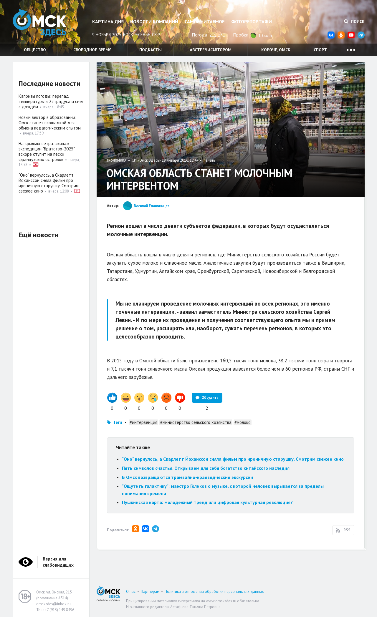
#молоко (242, 422)
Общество (35, 49)
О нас (130, 591)
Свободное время (92, 49)
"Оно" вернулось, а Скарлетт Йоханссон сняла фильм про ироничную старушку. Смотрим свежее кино (233, 459)
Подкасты (150, 49)
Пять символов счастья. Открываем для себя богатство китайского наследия (206, 468)
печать (209, 160)
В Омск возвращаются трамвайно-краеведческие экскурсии (187, 477)
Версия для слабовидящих (58, 562)
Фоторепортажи (251, 21)
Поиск (354, 21)
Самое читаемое (204, 21)
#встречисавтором (211, 49)
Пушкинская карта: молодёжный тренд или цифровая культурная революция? (207, 502)
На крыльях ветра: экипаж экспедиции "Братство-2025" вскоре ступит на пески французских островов (47, 151)
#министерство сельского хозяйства (196, 422)
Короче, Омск (275, 49)
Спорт (320, 49)
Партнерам (150, 591)
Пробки (240, 35)
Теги (117, 422)
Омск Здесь (42, 24)
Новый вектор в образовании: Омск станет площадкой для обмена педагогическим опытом (50, 123)
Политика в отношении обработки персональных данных (214, 591)
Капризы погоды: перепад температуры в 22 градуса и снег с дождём (51, 101)
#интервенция (143, 422)
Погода (199, 35)
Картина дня (108, 21)
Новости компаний (154, 21)
